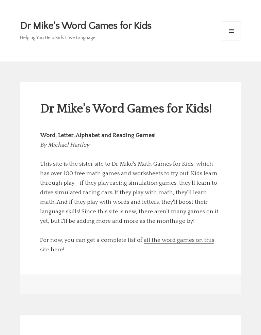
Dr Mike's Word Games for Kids (85, 26)
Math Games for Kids (165, 164)
